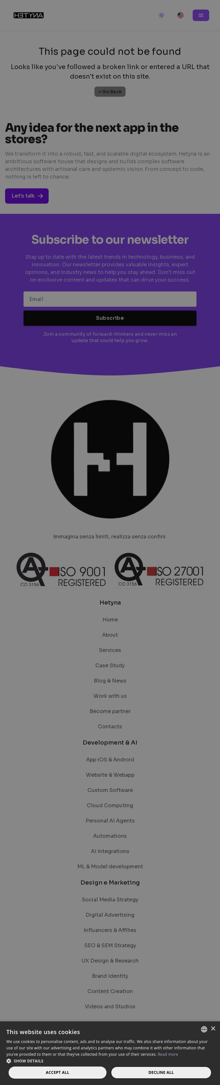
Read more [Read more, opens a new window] (168, 1054)
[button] (110, 1061)
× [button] (212, 1028)
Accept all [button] (57, 1072)
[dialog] (110, 542)
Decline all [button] (161, 1072)
